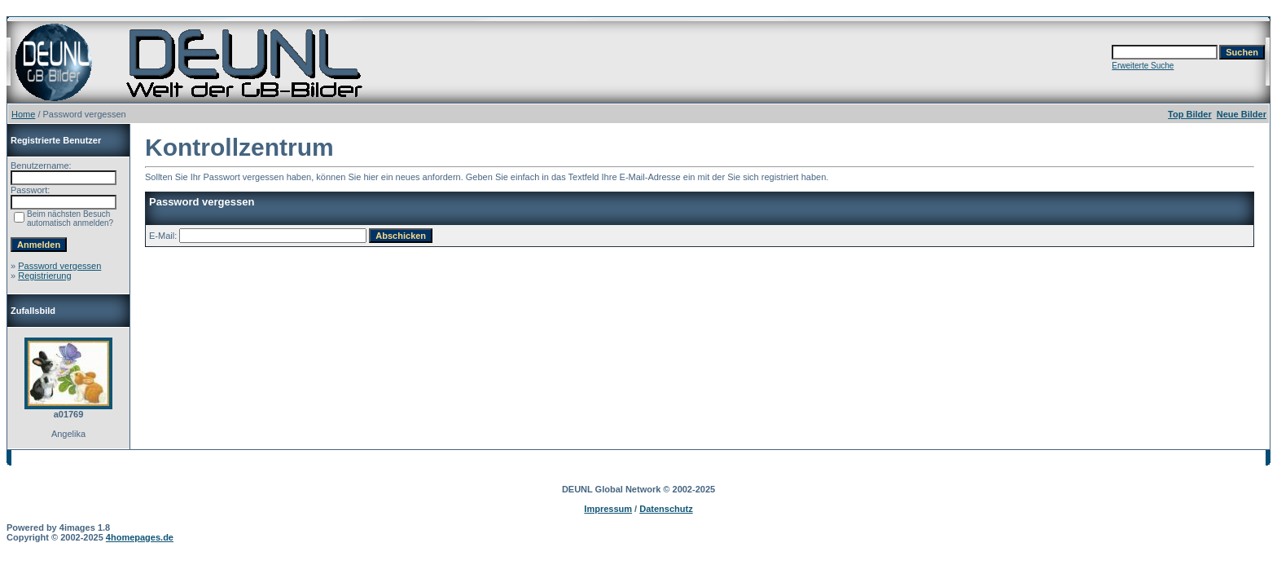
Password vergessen (59, 266)
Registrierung (44, 275)
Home (23, 114)
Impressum (608, 509)
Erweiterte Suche (1143, 65)
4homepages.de (139, 537)
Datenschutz (665, 509)
